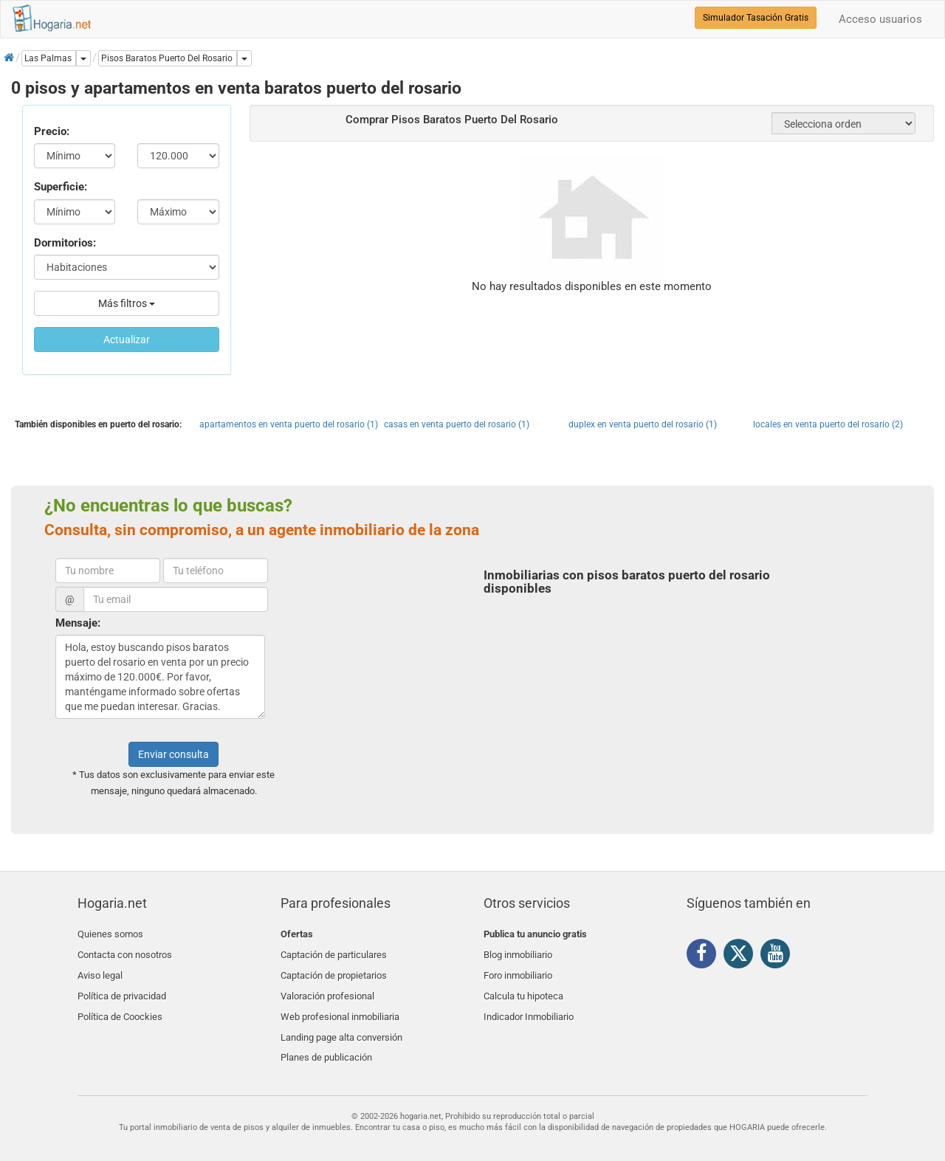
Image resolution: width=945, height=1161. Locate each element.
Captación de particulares (334, 951)
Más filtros (126, 303)
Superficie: (60, 186)
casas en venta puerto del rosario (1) (456, 424)
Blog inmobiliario (518, 951)
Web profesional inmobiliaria (340, 1003)
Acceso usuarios (880, 19)
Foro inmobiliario (518, 968)
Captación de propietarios (334, 968)
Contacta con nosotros (125, 951)
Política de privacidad (122, 986)
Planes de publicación (326, 1038)
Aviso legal (100, 968)
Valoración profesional (327, 986)
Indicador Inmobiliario (529, 1003)
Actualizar (126, 339)
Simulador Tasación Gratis (755, 18)
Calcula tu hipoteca (523, 986)
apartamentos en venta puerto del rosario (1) (288, 424)
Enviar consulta (173, 754)
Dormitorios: (65, 242)
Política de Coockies (120, 1003)
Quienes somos (110, 934)
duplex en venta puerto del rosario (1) (642, 424)
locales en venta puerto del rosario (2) (828, 424)
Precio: (51, 131)
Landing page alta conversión (341, 1021)
